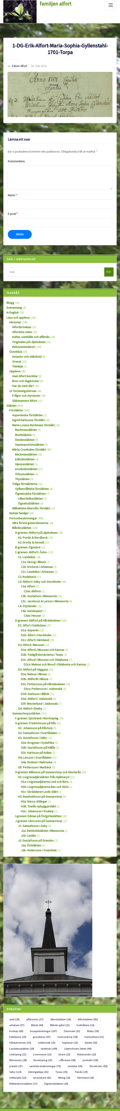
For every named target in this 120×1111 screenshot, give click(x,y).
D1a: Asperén (28, 606)
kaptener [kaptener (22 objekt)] (38, 1002)
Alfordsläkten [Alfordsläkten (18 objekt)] (56, 980)
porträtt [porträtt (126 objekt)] (16, 1018)
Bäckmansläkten (25, 442)
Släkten (10, 396)
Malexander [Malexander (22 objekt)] (34, 1012)
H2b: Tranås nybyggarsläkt (36, 771)
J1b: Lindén (27, 798)
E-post (12, 212)
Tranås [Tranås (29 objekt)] (98, 1023)
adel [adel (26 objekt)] (14, 980)
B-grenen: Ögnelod (26, 528)
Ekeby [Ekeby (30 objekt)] (66, 991)
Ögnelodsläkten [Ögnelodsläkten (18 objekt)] (52, 1034)
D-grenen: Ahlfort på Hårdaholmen (35, 597)
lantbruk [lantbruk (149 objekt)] (17, 1007)
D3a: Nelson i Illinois (33, 647)
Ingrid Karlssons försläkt (26, 409)
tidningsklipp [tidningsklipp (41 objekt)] (59, 1023)
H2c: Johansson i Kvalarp (36, 775)
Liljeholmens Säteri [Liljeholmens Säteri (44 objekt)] (43, 1007)
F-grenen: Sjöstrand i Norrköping (34, 689)
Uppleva (14, 364)
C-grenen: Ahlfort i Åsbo (29, 533)
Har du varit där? (22, 377)
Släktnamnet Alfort (23, 391)
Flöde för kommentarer (17, 1093)
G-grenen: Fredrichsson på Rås (33, 693)
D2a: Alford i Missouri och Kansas (40, 624)
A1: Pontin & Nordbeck (31, 519)
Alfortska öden (21, 327)
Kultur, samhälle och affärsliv (29, 332)
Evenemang (13, 304)
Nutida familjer (18, 497)
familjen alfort (53, 3)
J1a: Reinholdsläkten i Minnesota (40, 794)
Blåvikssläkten (20, 510)
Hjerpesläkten (23, 451)
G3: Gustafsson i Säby (30, 707)
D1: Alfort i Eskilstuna (30, 602)
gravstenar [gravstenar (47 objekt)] (17, 996)
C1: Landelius (26, 538)
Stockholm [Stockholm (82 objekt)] (17, 1023)
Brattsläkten (22, 423)
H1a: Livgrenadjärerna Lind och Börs (42, 748)
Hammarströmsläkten (28, 432)
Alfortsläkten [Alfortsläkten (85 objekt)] (81, 980)
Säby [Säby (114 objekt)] (37, 1023)
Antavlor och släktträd (25, 350)
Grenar (16, 354)
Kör (108, 269)
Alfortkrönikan (20, 322)
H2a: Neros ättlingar (33, 766)
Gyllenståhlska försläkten (30, 474)
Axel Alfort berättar (23, 368)
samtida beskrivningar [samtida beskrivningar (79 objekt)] (63, 1018)
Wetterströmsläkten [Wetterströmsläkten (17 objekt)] (22, 1034)
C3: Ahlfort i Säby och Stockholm (37, 561)
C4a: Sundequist (30, 588)
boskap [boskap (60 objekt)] (99, 986)
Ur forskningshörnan (21, 382)
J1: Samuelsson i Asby (31, 789)
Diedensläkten (23, 428)
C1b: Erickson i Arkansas (35, 547)
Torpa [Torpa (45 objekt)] (80, 1023)
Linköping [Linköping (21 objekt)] (69, 1007)
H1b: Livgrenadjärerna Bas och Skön (42, 753)
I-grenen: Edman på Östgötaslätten (36, 780)
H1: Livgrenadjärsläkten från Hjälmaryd (41, 744)
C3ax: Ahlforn (32, 570)
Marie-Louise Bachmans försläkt (31, 414)
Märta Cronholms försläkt (27, 437)
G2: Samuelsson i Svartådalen (35, 702)
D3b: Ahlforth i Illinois (33, 652)
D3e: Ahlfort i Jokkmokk (35, 670)
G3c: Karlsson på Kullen (35, 721)
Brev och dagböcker (24, 373)
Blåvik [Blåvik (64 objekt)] (35, 986)
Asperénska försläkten (25, 405)
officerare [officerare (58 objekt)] (102, 1012)
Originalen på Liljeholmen (27, 336)
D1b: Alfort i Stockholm (34, 611)
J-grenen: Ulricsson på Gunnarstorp (36, 785)
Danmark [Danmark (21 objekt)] (47, 991)
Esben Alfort (16, 65)
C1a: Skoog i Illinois (32, 542)
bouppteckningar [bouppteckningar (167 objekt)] (21, 991)
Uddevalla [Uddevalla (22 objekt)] (17, 1028)
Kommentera (15, 159)
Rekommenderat (22, 341)
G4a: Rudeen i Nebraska (35, 730)
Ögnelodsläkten (27, 487)
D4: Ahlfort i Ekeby (28, 679)
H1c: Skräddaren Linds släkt (37, 757)
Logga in (8, 1077)
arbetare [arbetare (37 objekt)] (16, 986)
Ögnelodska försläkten (28, 478)
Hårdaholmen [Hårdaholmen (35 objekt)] (89, 996)
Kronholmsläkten (25, 455)
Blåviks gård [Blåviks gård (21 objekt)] (56, 986)
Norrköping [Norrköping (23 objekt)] (80, 1012)
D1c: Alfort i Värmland (34, 615)
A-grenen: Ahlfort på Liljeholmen (34, 515)
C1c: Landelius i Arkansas (36, 551)
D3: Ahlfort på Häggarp (31, 643)
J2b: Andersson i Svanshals (37, 812)
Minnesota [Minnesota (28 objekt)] (57, 1012)
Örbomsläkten (23, 460)
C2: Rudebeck (26, 556)
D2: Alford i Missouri (29, 620)
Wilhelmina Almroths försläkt (29, 492)
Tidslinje (17, 359)
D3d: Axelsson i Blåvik (33, 665)
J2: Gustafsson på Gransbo (34, 803)
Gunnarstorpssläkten (24, 684)
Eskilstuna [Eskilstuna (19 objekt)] (86, 991)
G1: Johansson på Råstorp (34, 698)
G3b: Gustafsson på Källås (36, 716)
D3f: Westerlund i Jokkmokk (37, 675)
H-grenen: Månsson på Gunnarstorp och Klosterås (44, 739)
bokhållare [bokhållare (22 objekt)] (79, 986)
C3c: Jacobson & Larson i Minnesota (43, 579)
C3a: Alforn (27, 565)
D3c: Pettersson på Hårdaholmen (40, 656)
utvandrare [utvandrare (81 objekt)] (39, 1028)
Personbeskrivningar (21, 501)
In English (12, 309)
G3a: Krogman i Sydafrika (36, 711)
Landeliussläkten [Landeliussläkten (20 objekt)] (81, 1002)
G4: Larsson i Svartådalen (33, 725)
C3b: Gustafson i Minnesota (37, 574)
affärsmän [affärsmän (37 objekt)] (33, 980)
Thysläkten (21, 465)
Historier (14, 318)
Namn (12, 193)
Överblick (14, 345)
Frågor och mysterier (24, 387)
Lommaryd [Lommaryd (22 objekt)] (92, 1007)
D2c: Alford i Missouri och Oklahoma (42, 634)
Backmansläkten (25, 418)
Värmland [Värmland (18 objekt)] (79, 1028)
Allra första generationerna (28, 506)
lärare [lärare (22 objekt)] (14, 1012)
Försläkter (15, 400)
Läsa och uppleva (17, 313)
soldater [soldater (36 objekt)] (91, 1018)
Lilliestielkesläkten (28, 483)
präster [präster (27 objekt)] (36, 1018)
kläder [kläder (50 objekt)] (58, 1002)
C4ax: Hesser (31, 593)
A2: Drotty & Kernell (29, 524)
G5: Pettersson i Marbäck (32, 734)
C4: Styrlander (26, 583)
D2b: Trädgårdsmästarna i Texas (40, 629)
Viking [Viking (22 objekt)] (59, 1028)
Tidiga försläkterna (23, 469)
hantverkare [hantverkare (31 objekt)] (65, 996)
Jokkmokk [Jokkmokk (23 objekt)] (17, 1002)
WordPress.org (12, 1101)
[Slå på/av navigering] (111, 5)
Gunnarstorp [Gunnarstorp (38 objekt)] (40, 996)
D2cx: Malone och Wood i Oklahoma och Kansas (53, 638)
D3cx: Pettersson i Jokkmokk (41, 661)
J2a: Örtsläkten (30, 807)
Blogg (10, 299)
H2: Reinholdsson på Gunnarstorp (38, 762)
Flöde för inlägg (12, 1085)
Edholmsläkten (24, 446)
